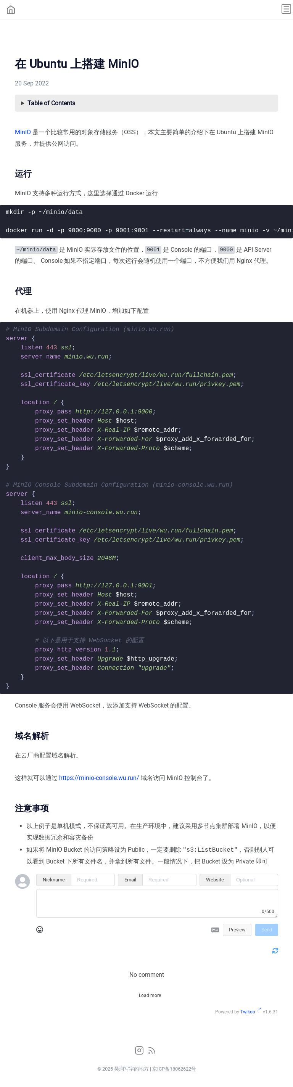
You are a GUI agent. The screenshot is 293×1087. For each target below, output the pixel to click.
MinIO (23, 132)
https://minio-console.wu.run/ (99, 777)
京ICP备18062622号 (174, 1068)
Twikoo (247, 1011)
